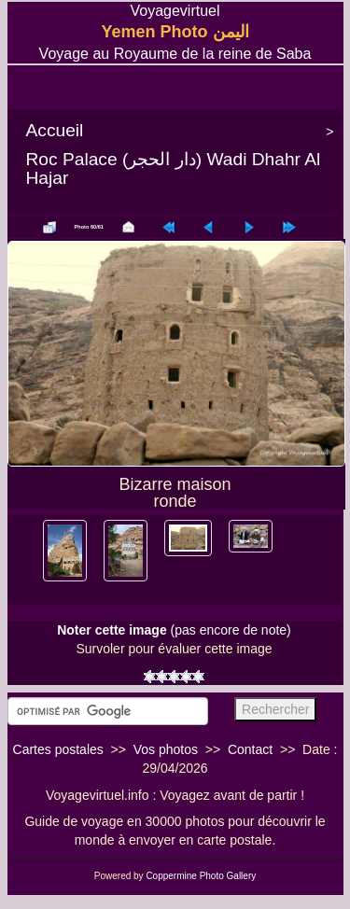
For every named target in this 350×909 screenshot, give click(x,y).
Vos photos (165, 749)
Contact (250, 749)
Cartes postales (58, 749)
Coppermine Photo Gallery (201, 876)
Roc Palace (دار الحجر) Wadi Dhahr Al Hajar (173, 168)
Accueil (55, 130)
